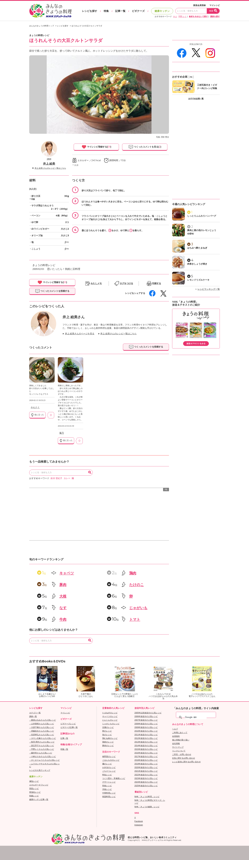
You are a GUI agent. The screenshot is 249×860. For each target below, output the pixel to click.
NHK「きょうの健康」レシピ (147, 807)
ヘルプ (175, 729)
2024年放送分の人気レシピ (146, 782)
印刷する (156, 283)
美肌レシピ (34, 788)
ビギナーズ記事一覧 (69, 727)
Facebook (139, 821)
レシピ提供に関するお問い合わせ (186, 762)
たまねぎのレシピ (110, 713)
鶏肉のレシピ (108, 742)
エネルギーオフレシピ (38, 785)
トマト (134, 619)
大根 (62, 596)
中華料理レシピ (109, 793)
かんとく (35, 407)
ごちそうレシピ (109, 771)
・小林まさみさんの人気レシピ (42, 756)
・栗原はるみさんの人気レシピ (42, 720)
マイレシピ (214, 5)
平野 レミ (182, 16)
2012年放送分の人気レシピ (146, 738)
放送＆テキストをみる (195, 343)
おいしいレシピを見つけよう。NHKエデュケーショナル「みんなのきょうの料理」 (50, 11)
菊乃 (61, 433)
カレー (67, 478)
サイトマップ (178, 747)
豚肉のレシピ (108, 745)
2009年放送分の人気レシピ (146, 727)
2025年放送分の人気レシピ (146, 786)
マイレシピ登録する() (96, 147)
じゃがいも (138, 608)
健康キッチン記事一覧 (38, 799)
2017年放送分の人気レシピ (146, 756)
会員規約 (176, 736)
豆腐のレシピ (108, 727)
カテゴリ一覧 (35, 713)
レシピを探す (89, 11)
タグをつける (126, 283)
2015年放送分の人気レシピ (146, 749)
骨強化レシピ (35, 792)
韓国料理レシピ (109, 797)
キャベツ (66, 573)
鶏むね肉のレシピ (110, 738)
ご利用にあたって (179, 732)
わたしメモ (96, 283)
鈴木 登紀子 (56, 478)
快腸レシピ (34, 796)
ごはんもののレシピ (110, 760)
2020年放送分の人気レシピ (146, 767)
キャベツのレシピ (110, 716)
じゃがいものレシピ (110, 724)
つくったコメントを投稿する (52, 291)
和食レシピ (107, 786)
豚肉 (62, 585)
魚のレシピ (107, 735)
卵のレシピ (107, 731)
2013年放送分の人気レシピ (146, 742)
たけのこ (136, 585)
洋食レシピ (107, 789)
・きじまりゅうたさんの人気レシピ (44, 760)
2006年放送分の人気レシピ (146, 716)
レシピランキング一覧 (209, 289)
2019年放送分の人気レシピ (146, 764)
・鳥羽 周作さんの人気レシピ (41, 742)
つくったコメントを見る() (144, 147)
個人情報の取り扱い (180, 740)
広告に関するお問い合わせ (183, 758)
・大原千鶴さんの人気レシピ (41, 727)
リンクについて (178, 751)
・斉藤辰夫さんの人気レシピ (41, 731)
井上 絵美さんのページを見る (79, 333)
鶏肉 (132, 573)
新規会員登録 (199, 5)
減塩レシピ (34, 781)
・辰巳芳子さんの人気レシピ (41, 745)
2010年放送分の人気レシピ (146, 731)
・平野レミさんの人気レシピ (41, 749)
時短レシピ (107, 775)
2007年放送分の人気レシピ (146, 720)
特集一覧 (64, 749)
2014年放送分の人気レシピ (146, 745)
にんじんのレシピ (110, 720)
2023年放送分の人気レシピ (146, 778)
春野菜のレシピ (109, 756)
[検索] (196, 717)
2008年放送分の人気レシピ (146, 724)
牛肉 (62, 619)
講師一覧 (33, 716)
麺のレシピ (107, 764)
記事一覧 (120, 11)
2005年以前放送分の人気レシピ (148, 713)
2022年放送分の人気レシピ (146, 775)
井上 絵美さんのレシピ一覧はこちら (118, 333)
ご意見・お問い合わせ (181, 754)
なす (63, 608)
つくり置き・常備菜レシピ (113, 778)
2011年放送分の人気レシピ (146, 735)
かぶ (175, 16)
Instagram (139, 825)
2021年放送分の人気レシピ (146, 771)
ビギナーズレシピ (68, 724)
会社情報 (176, 743)
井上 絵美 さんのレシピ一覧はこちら (50, 168)
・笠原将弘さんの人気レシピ (41, 735)
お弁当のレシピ (109, 767)
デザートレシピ (109, 782)
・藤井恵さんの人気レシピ (40, 753)
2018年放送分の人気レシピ (146, 760)
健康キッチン (162, 11)
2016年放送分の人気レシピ (146, 753)
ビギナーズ (138, 11)
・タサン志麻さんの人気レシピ (42, 738)
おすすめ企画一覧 (196, 98)
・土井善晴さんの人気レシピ (41, 724)
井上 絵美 (49, 163)
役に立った (37, 414)
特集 (106, 11)
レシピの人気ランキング (39, 770)
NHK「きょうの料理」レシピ (147, 797)
